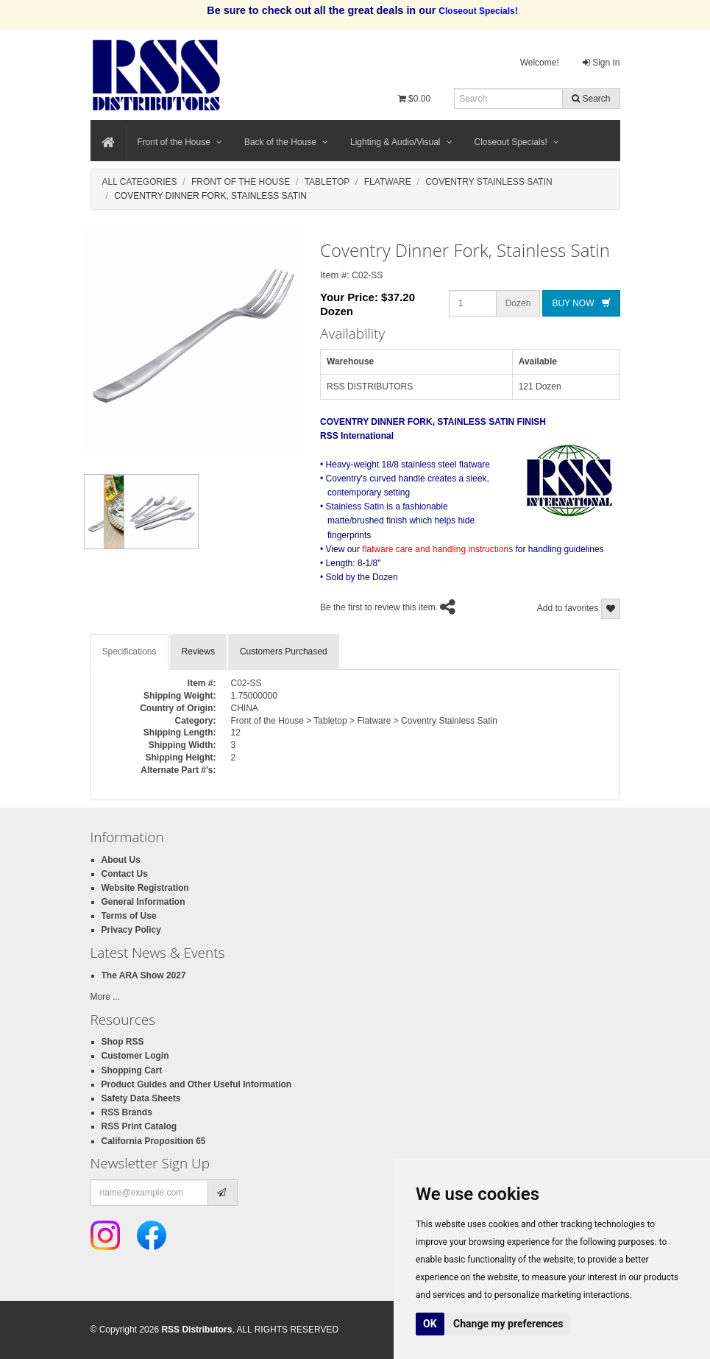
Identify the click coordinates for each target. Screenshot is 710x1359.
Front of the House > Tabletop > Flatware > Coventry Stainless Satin (364, 721)
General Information (143, 902)
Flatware (387, 182)
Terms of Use (129, 916)
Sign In (601, 62)
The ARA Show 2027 (144, 975)
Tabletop (327, 182)
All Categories (139, 182)
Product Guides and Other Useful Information (197, 1084)
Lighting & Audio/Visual (401, 142)
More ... (105, 997)
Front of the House (180, 142)
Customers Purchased (283, 651)
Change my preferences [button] (508, 1324)
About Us (121, 860)
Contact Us (125, 874)
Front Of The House (240, 182)
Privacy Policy (131, 930)
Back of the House (286, 142)
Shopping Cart (132, 1070)
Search (591, 98)
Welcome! (539, 62)
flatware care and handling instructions (437, 549)
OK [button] (430, 1324)
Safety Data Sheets (141, 1098)
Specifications (129, 651)
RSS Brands (127, 1112)
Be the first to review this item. (379, 608)
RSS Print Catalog (139, 1126)
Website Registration (145, 888)
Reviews (198, 651)
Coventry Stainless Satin (489, 182)
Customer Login (135, 1056)
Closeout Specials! (517, 142)
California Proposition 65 (154, 1141)
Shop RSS (123, 1042)
